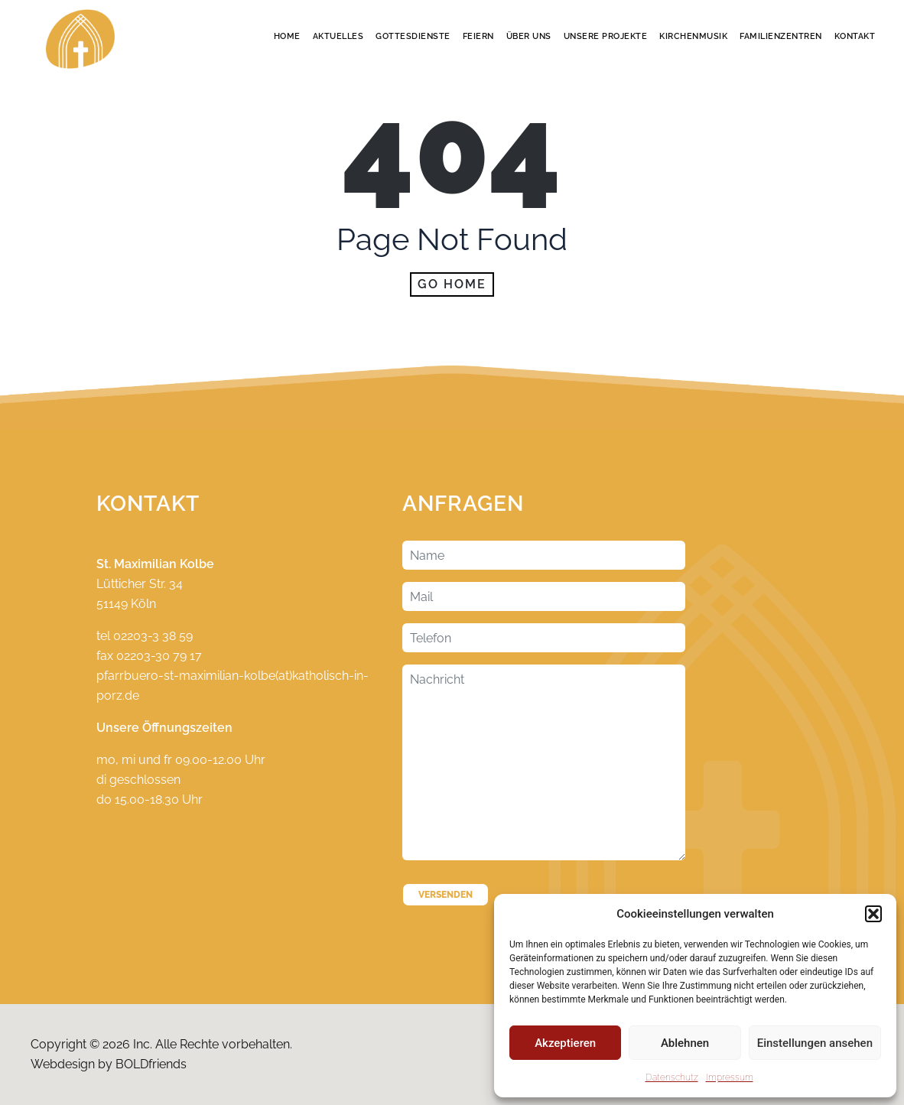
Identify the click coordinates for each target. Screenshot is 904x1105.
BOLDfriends (151, 1064)
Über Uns (528, 36)
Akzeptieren (565, 1043)
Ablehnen (685, 1043)
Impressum (729, 1077)
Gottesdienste (413, 36)
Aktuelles (338, 36)
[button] (873, 913)
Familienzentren (781, 36)
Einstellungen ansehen (815, 1043)
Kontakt (855, 36)
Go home (452, 284)
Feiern (478, 36)
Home (287, 36)
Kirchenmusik (693, 36)
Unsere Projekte (606, 36)
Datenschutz (671, 1077)
